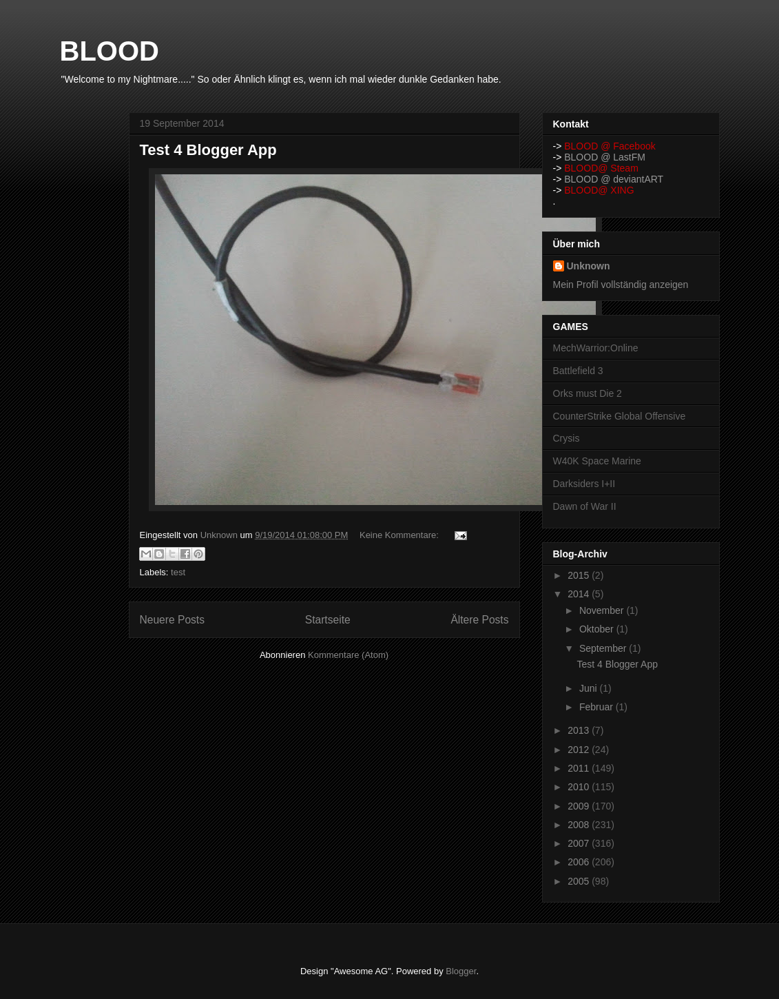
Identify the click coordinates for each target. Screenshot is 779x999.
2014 (580, 593)
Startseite (328, 620)
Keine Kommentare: (401, 535)
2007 (580, 843)
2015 (580, 575)
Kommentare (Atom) (348, 655)
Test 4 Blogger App (208, 149)
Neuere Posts (172, 620)
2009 (580, 806)
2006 (580, 861)
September (604, 648)
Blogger (461, 971)
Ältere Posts (479, 620)
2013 (580, 730)
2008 (580, 824)
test (178, 572)
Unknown (588, 265)
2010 (580, 786)
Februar (597, 706)
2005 (580, 881)
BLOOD (109, 51)
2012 (580, 749)
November (602, 610)
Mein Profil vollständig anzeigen (621, 284)
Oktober (597, 629)
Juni (589, 688)
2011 (580, 768)
